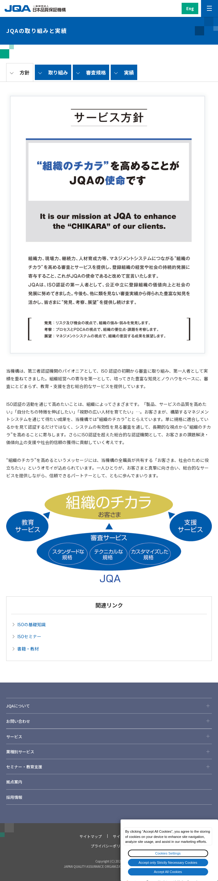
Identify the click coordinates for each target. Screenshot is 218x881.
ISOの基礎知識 (31, 624)
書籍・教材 (28, 649)
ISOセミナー (29, 636)
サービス (109, 736)
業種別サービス (109, 751)
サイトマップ (91, 836)
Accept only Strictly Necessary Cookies (167, 862)
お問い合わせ (109, 721)
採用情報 (14, 797)
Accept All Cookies (168, 872)
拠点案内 (14, 782)
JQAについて (109, 705)
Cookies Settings (168, 853)
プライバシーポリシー (109, 845)
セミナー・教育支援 (109, 766)
